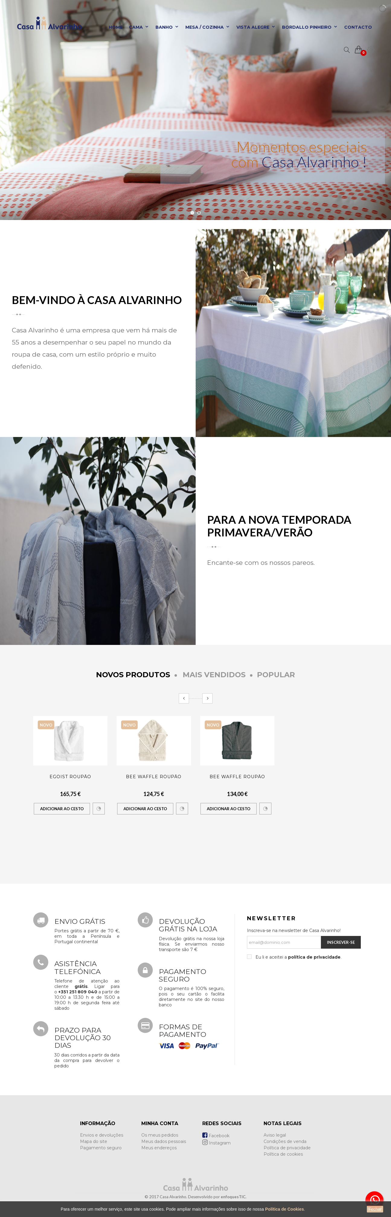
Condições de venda (285, 1141)
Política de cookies (283, 1154)
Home (116, 27)
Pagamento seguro (101, 1148)
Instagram (216, 1143)
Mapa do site (93, 1141)
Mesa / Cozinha (207, 27)
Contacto (358, 27)
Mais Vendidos (214, 674)
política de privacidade (314, 957)
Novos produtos (133, 674)
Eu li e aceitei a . (297, 957)
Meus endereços (159, 1148)
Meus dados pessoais (163, 1141)
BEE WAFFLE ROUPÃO (153, 776)
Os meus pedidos (159, 1135)
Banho (167, 27)
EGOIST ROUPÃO (70, 776)
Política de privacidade (287, 1148)
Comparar (99, 809)
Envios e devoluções (101, 1135)
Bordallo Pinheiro (310, 27)
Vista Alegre (256, 27)
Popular (276, 674)
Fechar (375, 1209)
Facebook (215, 1135)
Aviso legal (275, 1135)
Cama (139, 27)
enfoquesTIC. (233, 1196)
